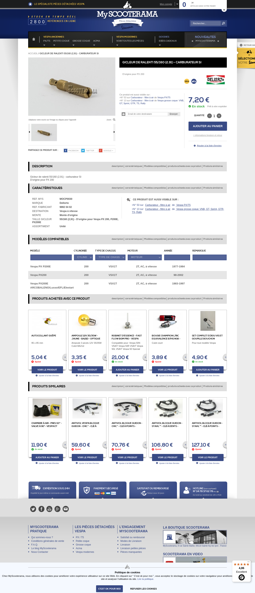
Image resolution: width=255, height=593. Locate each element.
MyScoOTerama (205, 41)
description (117, 166)
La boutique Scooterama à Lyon (195, 536)
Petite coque (61, 41)
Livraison (125, 544)
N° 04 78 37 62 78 (203, 491)
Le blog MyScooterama (43, 548)
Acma (96, 41)
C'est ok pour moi (109, 589)
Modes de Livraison (130, 541)
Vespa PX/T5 (163, 97)
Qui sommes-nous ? (42, 537)
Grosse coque (81, 41)
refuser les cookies (143, 589)
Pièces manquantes (131, 552)
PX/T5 (46, 41)
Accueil (33, 53)
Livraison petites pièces (133, 548)
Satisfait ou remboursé (132, 537)
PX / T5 (80, 537)
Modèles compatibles (155, 166)
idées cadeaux (168, 41)
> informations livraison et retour (207, 135)
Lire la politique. (145, 579)
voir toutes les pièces (130, 41)
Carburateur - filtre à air (142, 97)
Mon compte (166, 4)
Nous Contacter (39, 552)
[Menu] (248, 562)
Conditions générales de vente (47, 541)
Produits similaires (213, 166)
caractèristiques (133, 166)
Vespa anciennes (53, 37)
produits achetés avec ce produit (184, 166)
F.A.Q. (34, 544)
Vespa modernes (85, 552)
